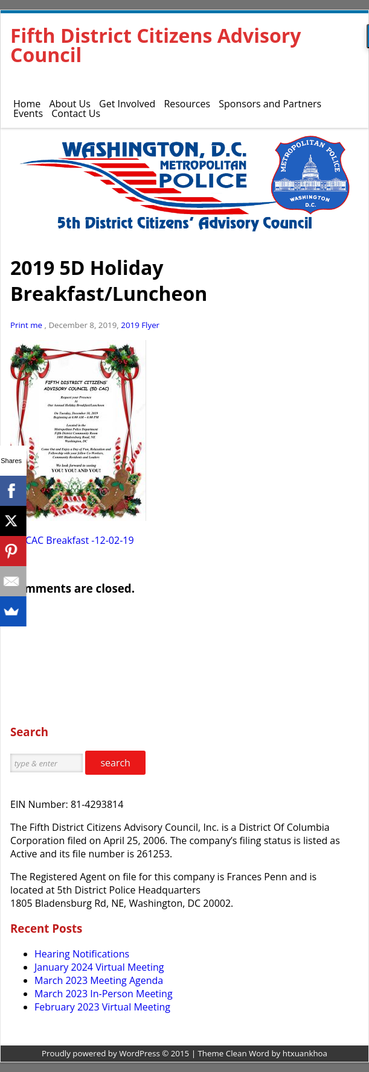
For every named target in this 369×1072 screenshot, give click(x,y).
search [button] (115, 762)
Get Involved (127, 103)
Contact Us (75, 113)
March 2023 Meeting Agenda (98, 980)
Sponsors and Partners (270, 103)
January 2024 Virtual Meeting (99, 967)
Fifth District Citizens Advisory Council (155, 45)
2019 (130, 325)
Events (28, 113)
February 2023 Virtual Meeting (102, 1007)
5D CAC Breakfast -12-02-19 (72, 540)
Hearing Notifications (81, 953)
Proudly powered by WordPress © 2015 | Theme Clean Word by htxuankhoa (184, 1053)
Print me (27, 325)
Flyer (150, 325)
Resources (187, 103)
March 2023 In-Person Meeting (103, 993)
